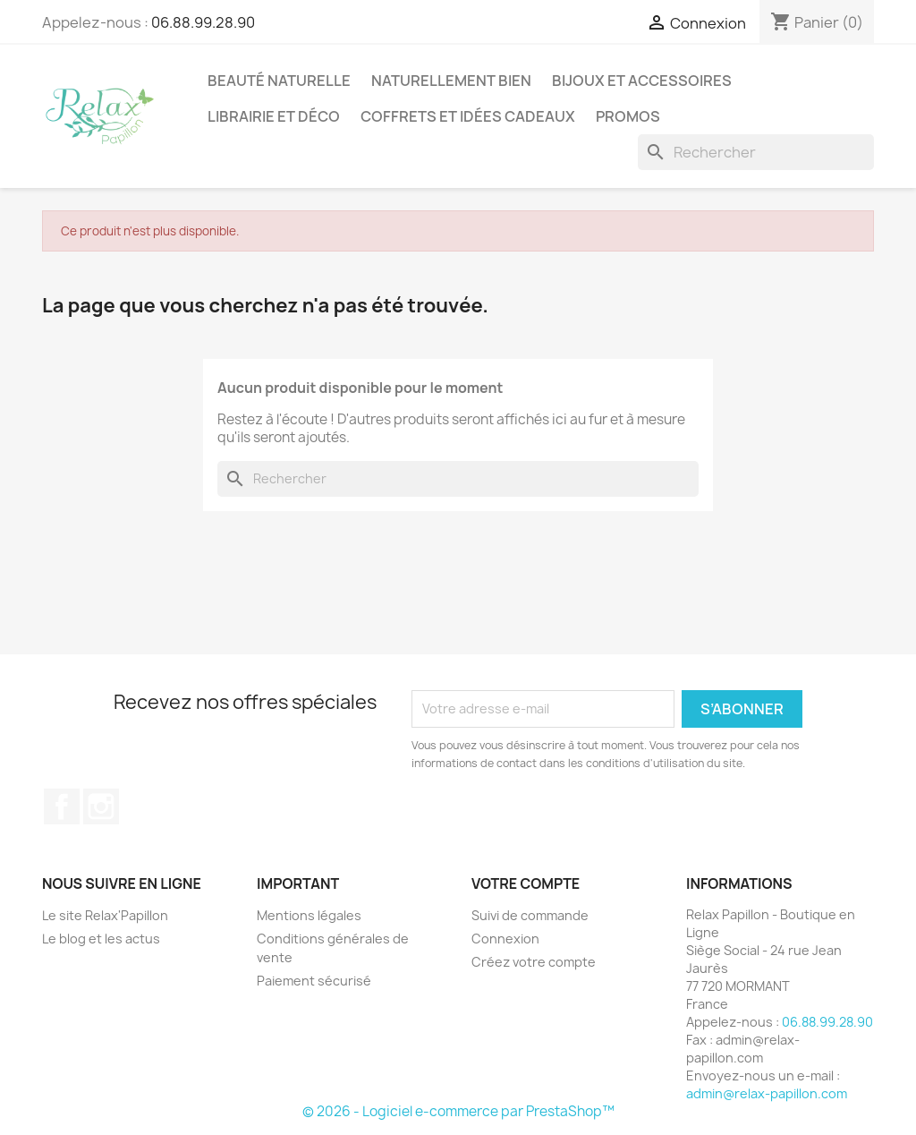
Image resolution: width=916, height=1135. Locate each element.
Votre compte (525, 883)
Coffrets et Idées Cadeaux (467, 116)
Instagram (101, 806)
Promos (628, 116)
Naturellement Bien (451, 80)
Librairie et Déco (274, 116)
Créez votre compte (533, 961)
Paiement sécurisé (314, 980)
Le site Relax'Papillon (105, 915)
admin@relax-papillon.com (766, 1093)
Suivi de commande (530, 915)
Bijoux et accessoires (642, 80)
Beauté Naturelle (279, 80)
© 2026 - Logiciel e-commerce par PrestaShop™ (458, 1111)
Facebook (62, 806)
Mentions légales (309, 915)
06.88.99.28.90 (203, 22)
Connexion (505, 938)
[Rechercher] (756, 152)
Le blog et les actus (101, 938)
